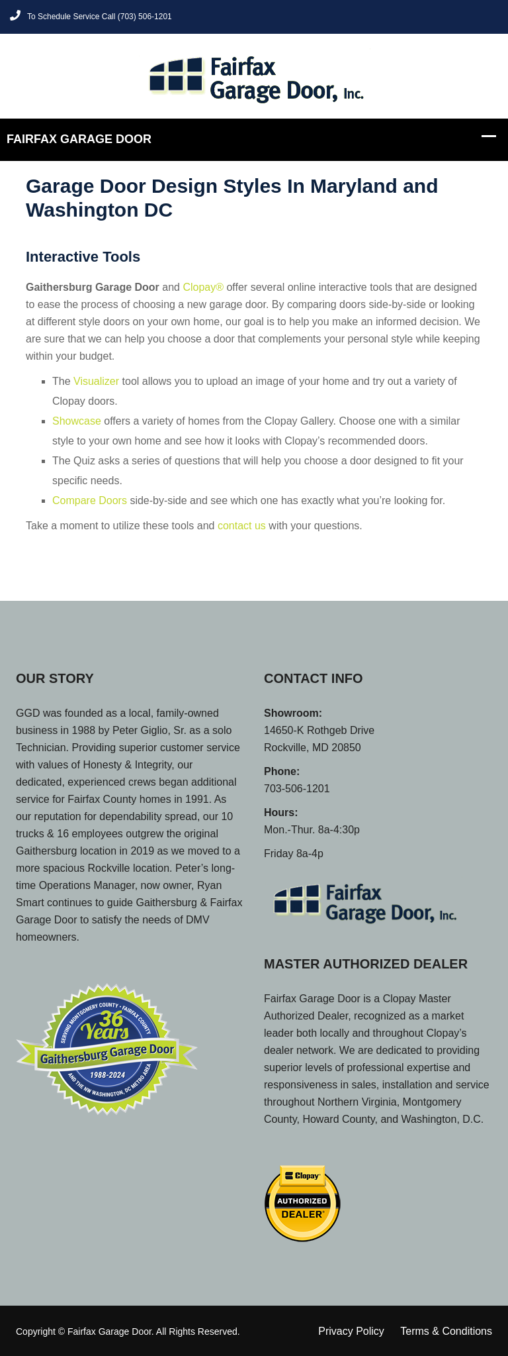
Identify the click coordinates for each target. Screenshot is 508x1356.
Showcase (76, 421)
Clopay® (203, 287)
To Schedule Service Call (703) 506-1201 (91, 15)
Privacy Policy (351, 1331)
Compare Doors (89, 500)
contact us (242, 525)
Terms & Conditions (446, 1331)
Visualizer (96, 381)
